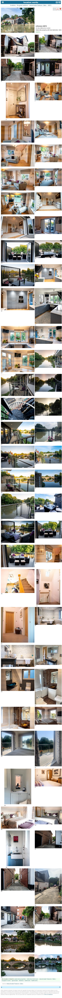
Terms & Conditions (48, 994)
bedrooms (27, 980)
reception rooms (6, 980)
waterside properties (20, 979)
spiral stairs (15, 980)
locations (13, 5)
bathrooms (34, 980)
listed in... (38, 32)
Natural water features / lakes (15, 983)
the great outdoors (22, 5)
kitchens (21, 980)
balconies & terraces (32, 979)
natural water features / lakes (37, 5)
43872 (49, 5)
